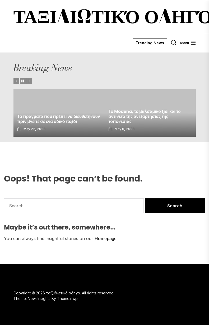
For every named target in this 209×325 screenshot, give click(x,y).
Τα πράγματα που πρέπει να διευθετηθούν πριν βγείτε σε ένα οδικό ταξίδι (150, 119)
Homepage (106, 238)
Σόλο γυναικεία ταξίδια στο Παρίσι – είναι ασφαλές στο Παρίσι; (58, 119)
